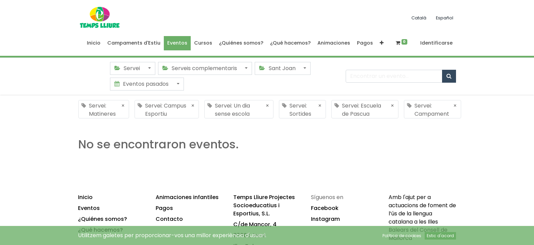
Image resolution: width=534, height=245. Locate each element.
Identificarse (436, 42)
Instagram (325, 219)
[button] (381, 43)
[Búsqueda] (449, 76)
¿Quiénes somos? (102, 219)
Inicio (85, 197)
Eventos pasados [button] (142, 84)
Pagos (164, 208)
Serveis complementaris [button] (200, 68)
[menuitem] (93, 43)
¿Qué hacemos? (100, 230)
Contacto (169, 219)
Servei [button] (127, 68)
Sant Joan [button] (278, 68)
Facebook (325, 208)
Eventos (89, 208)
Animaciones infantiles (187, 197)
